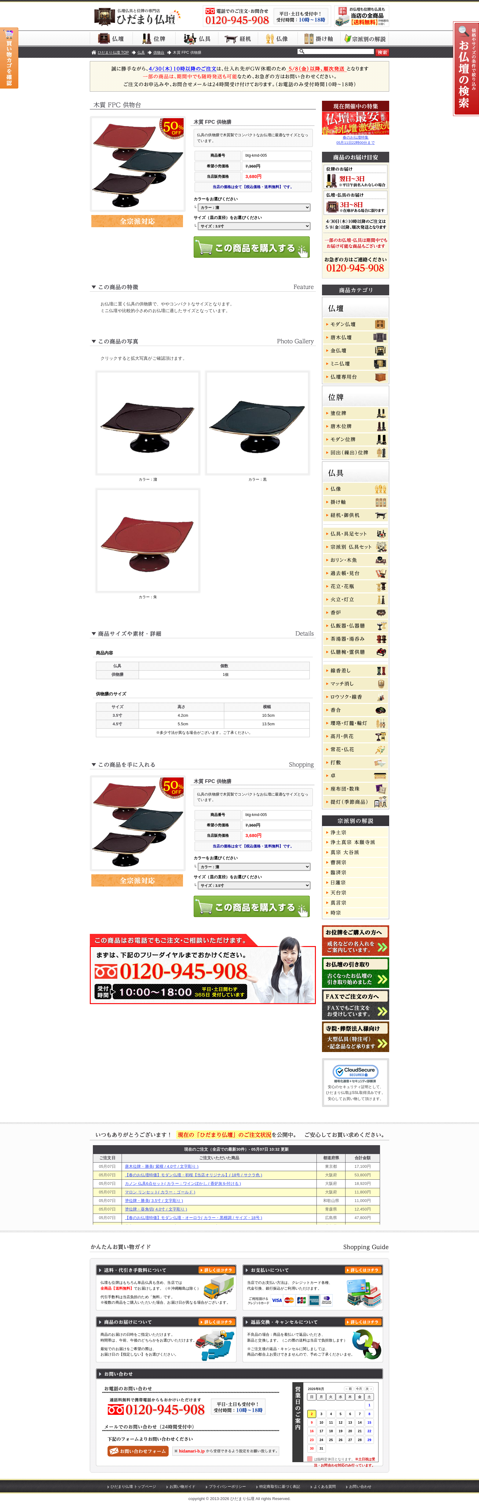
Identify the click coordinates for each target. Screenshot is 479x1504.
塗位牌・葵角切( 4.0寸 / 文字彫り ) (156, 1209)
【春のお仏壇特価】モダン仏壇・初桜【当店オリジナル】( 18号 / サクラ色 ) (193, 1175)
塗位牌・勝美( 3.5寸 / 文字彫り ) (154, 1200)
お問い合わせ (360, 1486)
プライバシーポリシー (227, 1486)
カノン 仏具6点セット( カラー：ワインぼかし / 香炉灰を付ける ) (183, 1183)
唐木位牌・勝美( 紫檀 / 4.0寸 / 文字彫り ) (162, 1166)
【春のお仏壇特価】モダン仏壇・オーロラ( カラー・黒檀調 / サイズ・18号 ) (193, 1217)
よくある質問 (325, 1486)
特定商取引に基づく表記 (279, 1486)
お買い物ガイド (183, 1486)
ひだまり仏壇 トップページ (133, 1486)
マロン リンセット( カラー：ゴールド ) (160, 1192)
